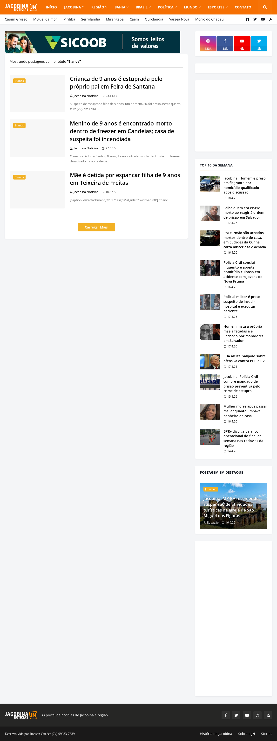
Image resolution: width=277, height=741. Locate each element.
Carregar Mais (96, 227)
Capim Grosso (16, 19)
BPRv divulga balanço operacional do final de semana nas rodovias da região (243, 438)
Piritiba (69, 19)
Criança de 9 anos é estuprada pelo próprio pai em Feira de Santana (116, 82)
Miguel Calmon (45, 19)
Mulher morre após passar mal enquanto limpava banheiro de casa (245, 411)
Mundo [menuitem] (190, 7)
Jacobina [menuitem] (72, 7)
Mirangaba (115, 19)
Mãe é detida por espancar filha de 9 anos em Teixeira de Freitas (125, 179)
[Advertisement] (236, 115)
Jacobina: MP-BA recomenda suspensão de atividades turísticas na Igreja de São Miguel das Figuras (231, 507)
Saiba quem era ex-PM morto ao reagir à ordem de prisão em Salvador (243, 213)
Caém (134, 19)
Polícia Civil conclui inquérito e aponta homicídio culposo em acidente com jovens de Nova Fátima (242, 272)
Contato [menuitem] (243, 7)
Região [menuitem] (97, 7)
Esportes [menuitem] (216, 7)
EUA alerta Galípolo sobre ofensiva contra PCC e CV (244, 358)
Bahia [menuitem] (120, 7)
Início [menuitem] (51, 7)
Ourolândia (154, 19)
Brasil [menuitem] (142, 7)
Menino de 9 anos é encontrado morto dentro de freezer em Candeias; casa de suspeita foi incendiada (122, 131)
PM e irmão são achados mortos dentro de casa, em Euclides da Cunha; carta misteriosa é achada (244, 239)
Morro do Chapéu (209, 19)
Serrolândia (90, 19)
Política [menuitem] (166, 7)
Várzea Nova (179, 19)
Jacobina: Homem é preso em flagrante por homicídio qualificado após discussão (244, 185)
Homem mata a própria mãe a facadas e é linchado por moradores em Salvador (243, 333)
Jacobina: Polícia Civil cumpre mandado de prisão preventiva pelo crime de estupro (241, 383)
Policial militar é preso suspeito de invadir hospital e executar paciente (241, 303)
